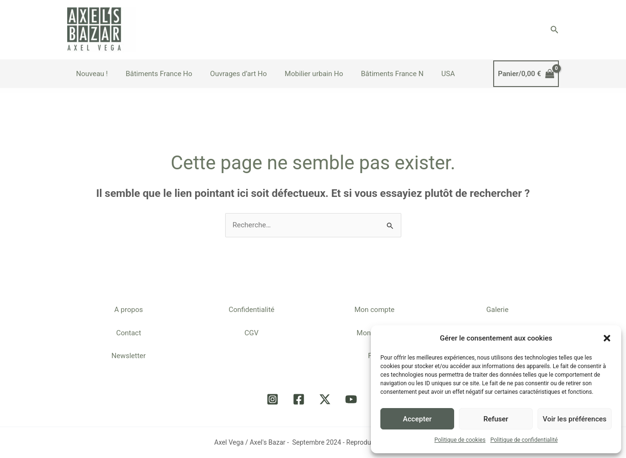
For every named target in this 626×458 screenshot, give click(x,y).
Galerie (498, 309)
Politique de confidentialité (524, 440)
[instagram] (274, 399)
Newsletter (128, 356)
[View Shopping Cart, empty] (526, 74)
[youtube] (352, 399)
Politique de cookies (460, 440)
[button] (607, 338)
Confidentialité (251, 309)
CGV (252, 333)
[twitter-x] (326, 399)
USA (428, 73)
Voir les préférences (574, 419)
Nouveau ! (90, 73)
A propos (128, 309)
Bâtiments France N (376, 73)
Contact (128, 333)
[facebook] (300, 399)
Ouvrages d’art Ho (229, 73)
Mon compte (374, 309)
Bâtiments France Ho (153, 73)
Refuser (495, 419)
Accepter (417, 419)
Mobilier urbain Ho (301, 73)
